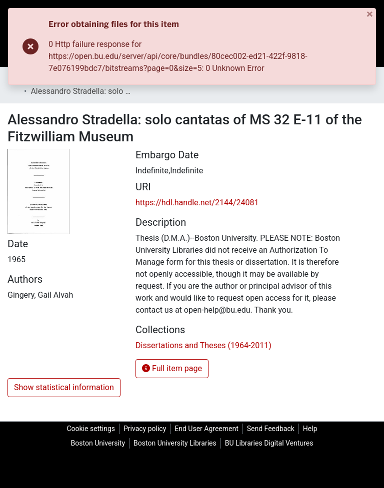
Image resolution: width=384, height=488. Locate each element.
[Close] (371, 14)
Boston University (98, 443)
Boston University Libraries (175, 443)
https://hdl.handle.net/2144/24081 (197, 202)
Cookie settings (90, 429)
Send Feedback (270, 429)
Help (310, 429)
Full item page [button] (172, 368)
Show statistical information (64, 387)
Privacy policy (145, 429)
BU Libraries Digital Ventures (269, 443)
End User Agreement (206, 429)
